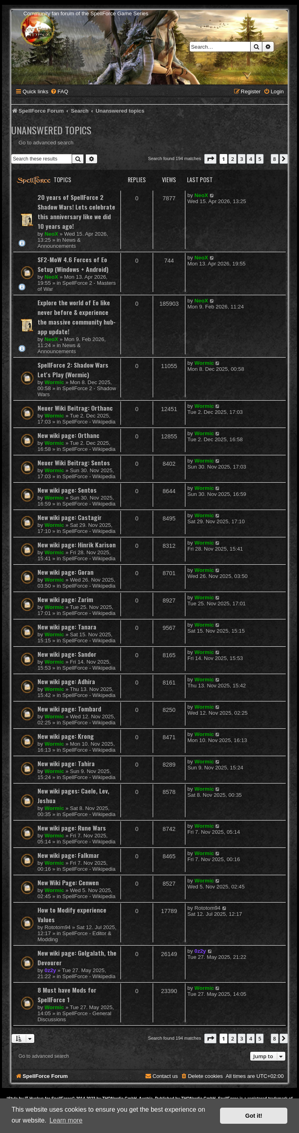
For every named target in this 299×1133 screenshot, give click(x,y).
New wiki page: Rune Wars (71, 828)
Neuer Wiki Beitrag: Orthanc (75, 408)
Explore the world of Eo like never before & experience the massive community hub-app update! (76, 317)
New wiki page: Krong (65, 736)
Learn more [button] (66, 1120)
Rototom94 (58, 927)
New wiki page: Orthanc (68, 435)
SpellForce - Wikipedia (89, 422)
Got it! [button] (253, 1115)
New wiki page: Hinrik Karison (76, 544)
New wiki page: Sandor (66, 654)
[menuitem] (59, 91)
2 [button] (232, 158)
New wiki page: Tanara (66, 626)
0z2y (50, 970)
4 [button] (250, 158)
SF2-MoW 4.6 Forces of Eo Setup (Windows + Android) (72, 264)
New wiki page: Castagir (69, 517)
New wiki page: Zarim (65, 599)
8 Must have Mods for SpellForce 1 (66, 994)
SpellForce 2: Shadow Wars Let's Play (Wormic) (72, 369)
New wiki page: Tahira (66, 763)
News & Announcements (59, 243)
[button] (210, 159)
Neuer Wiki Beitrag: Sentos (73, 462)
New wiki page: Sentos (67, 490)
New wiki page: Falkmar (68, 855)
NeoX (51, 234)
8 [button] (274, 158)
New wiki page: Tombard (69, 709)
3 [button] (241, 158)
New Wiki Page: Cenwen (68, 882)
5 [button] (259, 158)
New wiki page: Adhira (66, 681)
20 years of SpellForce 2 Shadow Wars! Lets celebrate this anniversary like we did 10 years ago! (76, 211)
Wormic (54, 382)
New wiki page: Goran (65, 572)
